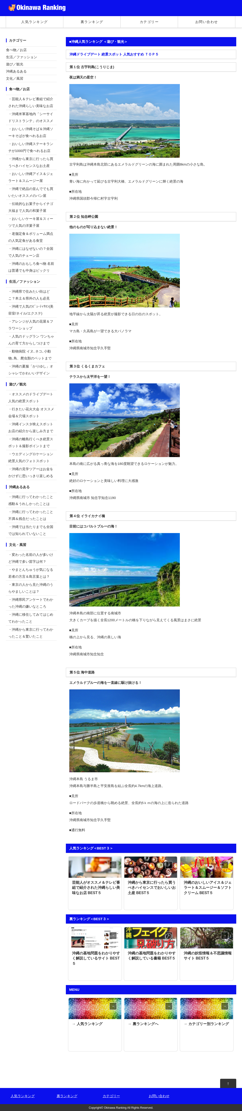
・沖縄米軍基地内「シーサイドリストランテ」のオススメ (30, 117)
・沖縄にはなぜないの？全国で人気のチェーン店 (30, 252)
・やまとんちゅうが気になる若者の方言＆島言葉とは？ (30, 573)
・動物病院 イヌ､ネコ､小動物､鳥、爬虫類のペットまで (30, 354)
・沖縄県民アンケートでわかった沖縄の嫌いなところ (30, 603)
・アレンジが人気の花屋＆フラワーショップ (30, 324)
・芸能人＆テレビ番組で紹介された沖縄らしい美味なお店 (30, 102)
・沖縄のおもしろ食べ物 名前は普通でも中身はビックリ (31, 267)
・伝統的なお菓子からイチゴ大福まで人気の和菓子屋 (30, 207)
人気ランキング (34, 22)
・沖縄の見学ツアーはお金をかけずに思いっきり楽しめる (30, 472)
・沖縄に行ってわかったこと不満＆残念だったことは (30, 515)
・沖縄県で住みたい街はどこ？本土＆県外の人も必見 (29, 294)
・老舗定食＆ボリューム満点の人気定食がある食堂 (30, 237)
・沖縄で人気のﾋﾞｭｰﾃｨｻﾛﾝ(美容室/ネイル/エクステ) (31, 309)
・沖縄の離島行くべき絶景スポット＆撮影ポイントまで (30, 442)
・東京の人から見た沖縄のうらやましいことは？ (30, 588)
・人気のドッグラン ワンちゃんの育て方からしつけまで (31, 339)
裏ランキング (92, 22)
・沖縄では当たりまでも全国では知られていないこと (30, 530)
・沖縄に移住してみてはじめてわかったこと (30, 617)
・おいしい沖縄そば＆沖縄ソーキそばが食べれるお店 (30, 132)
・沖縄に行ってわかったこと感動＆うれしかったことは (30, 500)
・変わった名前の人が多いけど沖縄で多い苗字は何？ (30, 558)
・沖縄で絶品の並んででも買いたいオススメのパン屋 (30, 192)
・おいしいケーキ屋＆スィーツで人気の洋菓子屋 (30, 222)
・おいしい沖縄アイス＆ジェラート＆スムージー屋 (30, 177)
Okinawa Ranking (115, 1107)
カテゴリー (149, 22)
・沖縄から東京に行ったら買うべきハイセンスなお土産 (30, 162)
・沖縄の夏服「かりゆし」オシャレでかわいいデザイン (30, 369)
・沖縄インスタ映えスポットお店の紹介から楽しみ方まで (30, 427)
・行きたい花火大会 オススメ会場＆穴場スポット (31, 412)
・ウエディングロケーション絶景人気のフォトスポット (30, 457)
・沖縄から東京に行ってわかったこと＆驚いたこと (30, 632)
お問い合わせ (206, 22)
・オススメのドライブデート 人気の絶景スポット (30, 397)
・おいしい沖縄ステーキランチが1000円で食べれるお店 (30, 147)
